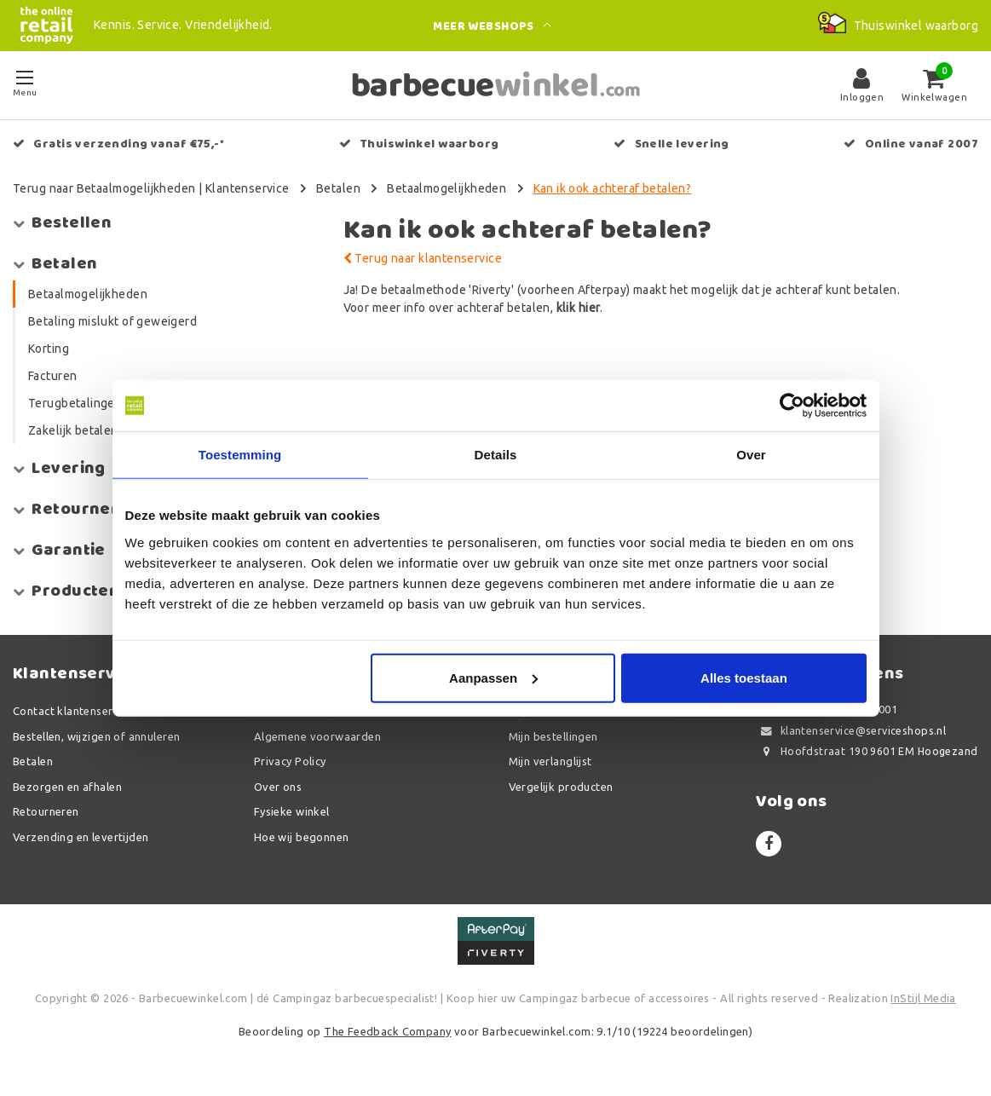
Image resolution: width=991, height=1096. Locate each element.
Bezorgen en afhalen (67, 787)
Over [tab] (751, 454)
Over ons (278, 787)
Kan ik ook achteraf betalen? (612, 188)
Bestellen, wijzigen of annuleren (96, 736)
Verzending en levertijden (81, 837)
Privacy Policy (290, 761)
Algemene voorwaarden (317, 736)
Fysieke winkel (292, 811)
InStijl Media (922, 998)
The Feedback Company (387, 1031)
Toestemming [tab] (240, 454)
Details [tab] (496, 454)
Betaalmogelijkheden (446, 188)
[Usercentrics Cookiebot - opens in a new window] (792, 405)
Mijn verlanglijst (550, 761)
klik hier (578, 307)
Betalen (338, 188)
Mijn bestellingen (553, 736)
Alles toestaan (743, 677)
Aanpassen (493, 677)
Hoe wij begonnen (301, 837)
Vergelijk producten (561, 787)
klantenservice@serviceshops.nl (851, 730)
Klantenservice (247, 188)
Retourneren (46, 811)
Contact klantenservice (73, 711)
